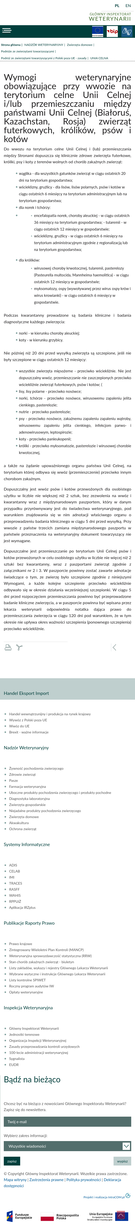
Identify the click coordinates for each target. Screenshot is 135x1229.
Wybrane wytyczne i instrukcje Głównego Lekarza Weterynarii (57, 974)
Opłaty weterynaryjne (26, 992)
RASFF (14, 889)
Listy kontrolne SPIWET (27, 980)
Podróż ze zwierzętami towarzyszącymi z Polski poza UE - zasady (44, 58)
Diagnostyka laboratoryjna (29, 798)
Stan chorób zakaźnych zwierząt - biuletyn (41, 962)
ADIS (13, 865)
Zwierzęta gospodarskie (27, 804)
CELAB (14, 871)
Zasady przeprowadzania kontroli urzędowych (44, 1046)
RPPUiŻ (15, 901)
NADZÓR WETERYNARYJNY (43, 45)
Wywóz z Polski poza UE (28, 720)
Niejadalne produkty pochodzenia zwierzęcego (45, 811)
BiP (112, 31)
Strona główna (10, 45)
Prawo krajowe (20, 944)
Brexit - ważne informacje (28, 732)
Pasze (13, 780)
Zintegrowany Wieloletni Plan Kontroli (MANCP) (46, 950)
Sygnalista (16, 1058)
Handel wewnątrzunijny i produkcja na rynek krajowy (50, 714)
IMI (11, 877)
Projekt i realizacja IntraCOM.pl (104, 1197)
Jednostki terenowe (24, 1034)
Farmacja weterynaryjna (27, 786)
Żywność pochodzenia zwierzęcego (36, 768)
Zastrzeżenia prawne (47, 1179)
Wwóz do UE (19, 726)
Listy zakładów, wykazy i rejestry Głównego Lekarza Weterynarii (58, 968)
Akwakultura (19, 823)
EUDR (14, 1064)
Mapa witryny (15, 1179)
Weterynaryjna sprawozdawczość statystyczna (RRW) (50, 956)
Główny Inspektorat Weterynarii (34, 1028)
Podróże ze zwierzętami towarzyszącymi (27, 51)
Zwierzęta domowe (80, 45)
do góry (121, 1215)
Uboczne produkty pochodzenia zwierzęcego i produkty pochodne (60, 792)
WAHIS (15, 895)
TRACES (15, 883)
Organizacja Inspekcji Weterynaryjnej (37, 1040)
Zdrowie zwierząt (22, 774)
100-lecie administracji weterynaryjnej (38, 1052)
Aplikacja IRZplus (22, 907)
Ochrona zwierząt (22, 829)
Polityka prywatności (83, 1179)
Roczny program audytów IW (31, 986)
